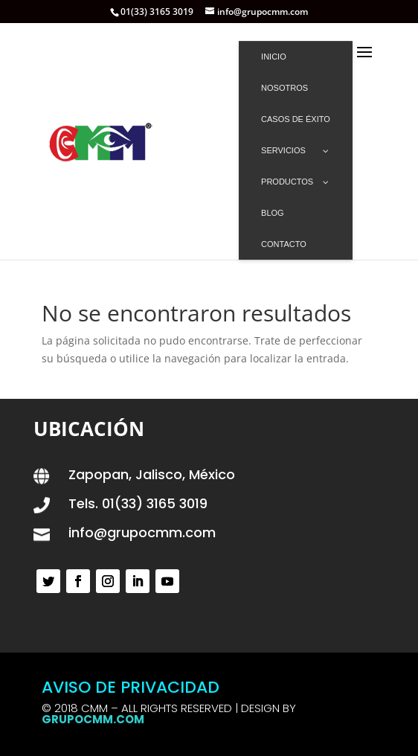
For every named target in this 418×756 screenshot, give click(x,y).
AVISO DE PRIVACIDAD (130, 687)
